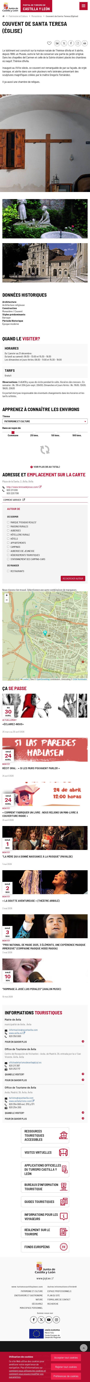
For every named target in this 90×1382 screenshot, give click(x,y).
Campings (13, 546)
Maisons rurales (17, 526)
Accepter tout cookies (66, 1357)
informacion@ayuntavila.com (23, 1029)
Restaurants (15, 571)
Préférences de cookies (65, 1376)
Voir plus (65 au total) (47, 466)
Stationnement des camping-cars (26, 559)
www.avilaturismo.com (21, 1100)
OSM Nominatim (80, 679)
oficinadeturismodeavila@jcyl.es (25, 1062)
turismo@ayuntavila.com (21, 1097)
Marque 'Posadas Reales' (21, 522)
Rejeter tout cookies (66, 1366)
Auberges (14, 530)
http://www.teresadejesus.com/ (24, 486)
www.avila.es (17, 1032)
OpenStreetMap (43, 679)
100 (77, 435)
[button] (6, 595)
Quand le (14, 1074)
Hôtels (12, 538)
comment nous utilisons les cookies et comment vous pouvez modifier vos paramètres (27, 1373)
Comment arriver (12, 499)
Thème (6, 416)
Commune (13, 435)
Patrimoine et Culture (18, 16)
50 (55, 435)
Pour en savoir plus (16, 1041)
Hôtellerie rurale (18, 534)
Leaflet (24, 679)
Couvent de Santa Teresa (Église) (62, 16)
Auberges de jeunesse (20, 550)
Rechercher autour (73, 578)
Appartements (16, 542)
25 (34, 435)
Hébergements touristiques (23, 554)
